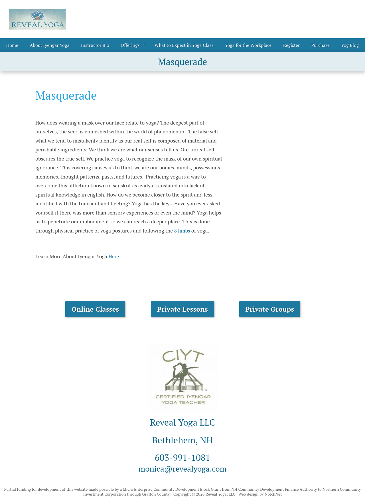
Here (114, 256)
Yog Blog (350, 45)
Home (12, 45)
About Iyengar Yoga (49, 45)
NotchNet (273, 494)
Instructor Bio (95, 45)
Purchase (320, 45)
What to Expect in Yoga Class (184, 45)
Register (291, 45)
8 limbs (182, 230)
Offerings (130, 45)
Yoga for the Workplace (248, 45)
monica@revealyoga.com (182, 468)
